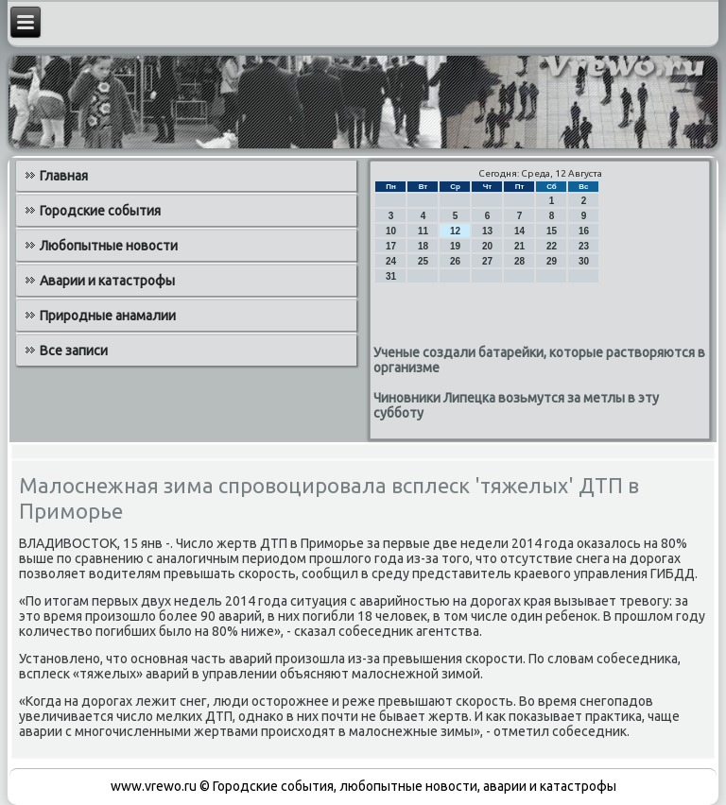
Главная (64, 175)
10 (391, 231)
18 (423, 246)
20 (487, 246)
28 (519, 261)
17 (391, 246)
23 (584, 246)
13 (487, 231)
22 (551, 246)
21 (519, 246)
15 (551, 231)
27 (487, 261)
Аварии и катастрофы (107, 280)
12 (455, 231)
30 (584, 261)
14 (519, 231)
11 (423, 231)
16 (584, 231)
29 (551, 261)
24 (391, 261)
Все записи (74, 350)
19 (455, 246)
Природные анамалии (108, 315)
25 (423, 261)
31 (391, 276)
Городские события (100, 210)
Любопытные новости (109, 245)
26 (455, 261)
